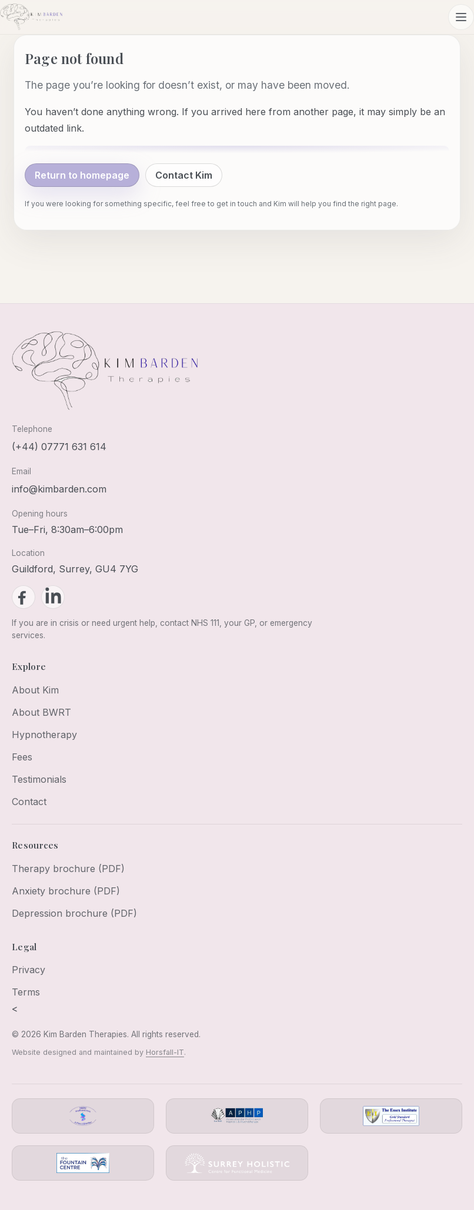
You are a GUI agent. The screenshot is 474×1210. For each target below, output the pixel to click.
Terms (26, 992)
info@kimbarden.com (59, 489)
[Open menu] (461, 17)
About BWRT (41, 712)
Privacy (28, 970)
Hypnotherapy (44, 734)
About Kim (35, 690)
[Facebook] (23, 597)
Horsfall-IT (165, 1052)
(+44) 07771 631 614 (59, 447)
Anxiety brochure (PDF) (66, 891)
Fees (22, 757)
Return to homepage (82, 175)
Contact (29, 801)
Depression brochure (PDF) (74, 913)
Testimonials (39, 779)
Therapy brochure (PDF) (68, 868)
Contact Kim (183, 175)
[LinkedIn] (53, 597)
